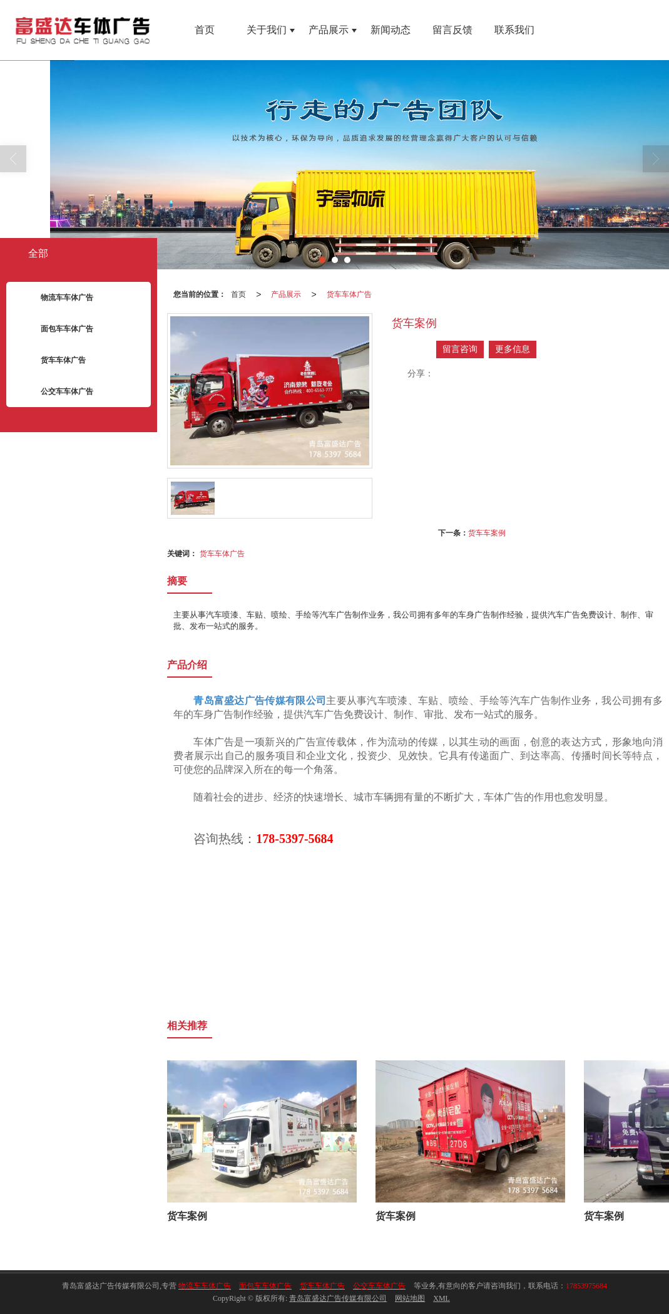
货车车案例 (487, 533)
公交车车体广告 (57, 392)
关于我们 (267, 29)
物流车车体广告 (57, 298)
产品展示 (329, 29)
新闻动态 (390, 29)
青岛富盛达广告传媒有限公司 (338, 1298)
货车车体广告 (349, 294)
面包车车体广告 (57, 329)
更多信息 (512, 349)
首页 (205, 29)
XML (441, 1298)
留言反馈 (452, 29)
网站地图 (410, 1298)
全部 (38, 253)
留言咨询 (459, 349)
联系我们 (514, 29)
